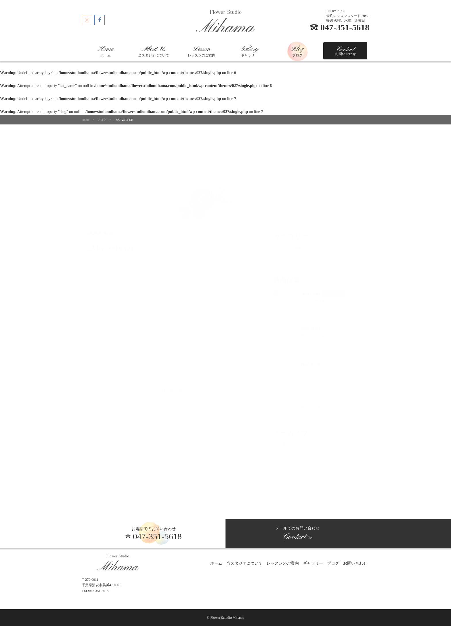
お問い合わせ (345, 50)
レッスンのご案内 (201, 51)
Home (85, 119)
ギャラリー (249, 51)
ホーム (106, 51)
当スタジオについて (153, 51)
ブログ (297, 51)
